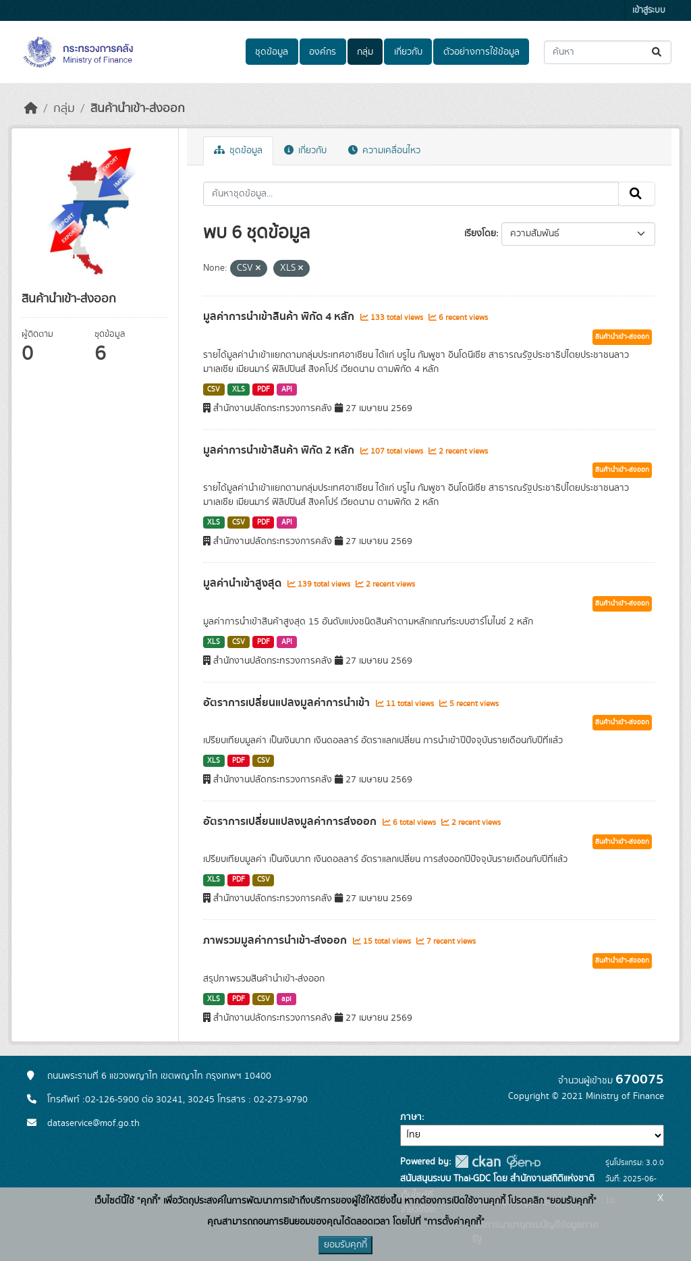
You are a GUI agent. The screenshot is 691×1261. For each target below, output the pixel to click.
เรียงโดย (480, 233)
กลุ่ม (365, 52)
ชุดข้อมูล (271, 52)
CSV (213, 389)
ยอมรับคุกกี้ (345, 1245)
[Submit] (657, 52)
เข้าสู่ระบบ (648, 10)
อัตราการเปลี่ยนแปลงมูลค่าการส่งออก (291, 821)
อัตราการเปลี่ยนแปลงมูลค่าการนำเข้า (287, 703)
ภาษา (411, 1117)
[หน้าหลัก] (31, 108)
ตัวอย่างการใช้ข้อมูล (481, 52)
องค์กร (322, 52)
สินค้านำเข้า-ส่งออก (137, 108)
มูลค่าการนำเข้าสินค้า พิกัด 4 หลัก (280, 316)
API (286, 389)
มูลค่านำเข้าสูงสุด (243, 583)
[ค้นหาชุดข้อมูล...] (607, 52)
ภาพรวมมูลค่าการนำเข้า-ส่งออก (276, 940)
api (286, 999)
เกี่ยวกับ (408, 52)
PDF (263, 389)
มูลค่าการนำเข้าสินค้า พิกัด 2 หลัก (280, 450)
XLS (238, 389)
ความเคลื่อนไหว (384, 150)
